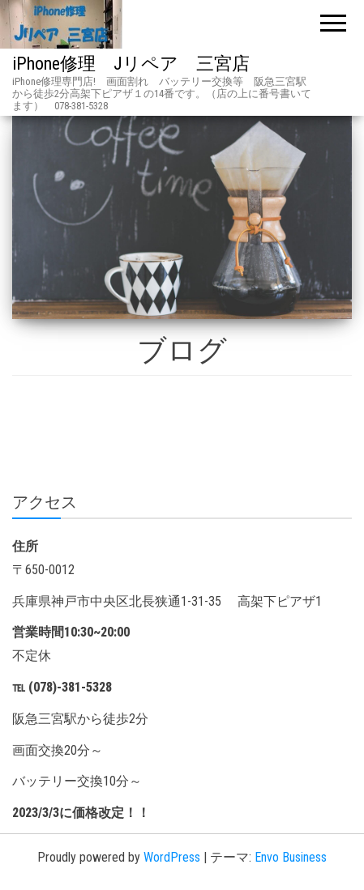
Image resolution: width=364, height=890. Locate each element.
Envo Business (291, 857)
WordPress (171, 857)
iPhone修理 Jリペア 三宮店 (131, 63)
